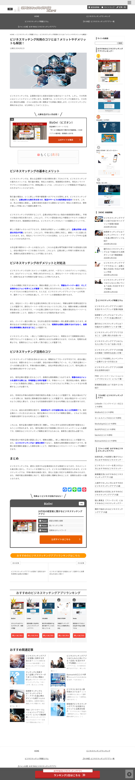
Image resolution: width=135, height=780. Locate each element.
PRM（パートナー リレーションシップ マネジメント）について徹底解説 (36, 713)
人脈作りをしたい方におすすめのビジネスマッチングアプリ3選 (109, 484)
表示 (55, 155)
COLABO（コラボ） (103, 120)
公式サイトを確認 (69, 139)
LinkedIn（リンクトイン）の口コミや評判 (109, 405)
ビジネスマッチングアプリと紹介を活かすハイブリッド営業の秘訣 (109, 308)
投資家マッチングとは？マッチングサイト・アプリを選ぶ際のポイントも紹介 (35, 694)
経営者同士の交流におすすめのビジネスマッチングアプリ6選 (109, 493)
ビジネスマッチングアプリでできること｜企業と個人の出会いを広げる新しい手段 (109, 334)
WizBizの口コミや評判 (104, 412)
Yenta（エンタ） (102, 183)
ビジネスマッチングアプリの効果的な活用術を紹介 (109, 368)
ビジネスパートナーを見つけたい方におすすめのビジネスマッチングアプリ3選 (109, 467)
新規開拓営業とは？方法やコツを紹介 (109, 386)
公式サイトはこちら (65, 539)
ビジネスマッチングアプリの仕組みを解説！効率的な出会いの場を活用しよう (109, 351)
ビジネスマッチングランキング (98, 16)
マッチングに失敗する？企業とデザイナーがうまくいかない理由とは (36, 676)
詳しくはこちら (17, 635)
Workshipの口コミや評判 (105, 423)
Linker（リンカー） (103, 89)
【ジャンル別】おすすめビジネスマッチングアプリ (36, 26)
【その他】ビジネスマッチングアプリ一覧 (98, 21)
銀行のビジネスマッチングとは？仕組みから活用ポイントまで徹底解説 (109, 325)
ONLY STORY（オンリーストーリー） (107, 151)
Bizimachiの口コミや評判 (76, 675)
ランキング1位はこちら (68, 774)
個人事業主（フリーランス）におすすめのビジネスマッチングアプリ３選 (109, 502)
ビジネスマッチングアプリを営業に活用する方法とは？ (36, 658)
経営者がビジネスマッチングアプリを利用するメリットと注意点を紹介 (77, 707)
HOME (36, 16)
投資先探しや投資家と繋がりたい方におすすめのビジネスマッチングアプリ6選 (109, 458)
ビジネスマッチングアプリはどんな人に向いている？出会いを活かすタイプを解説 (77, 659)
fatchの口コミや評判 (103, 435)
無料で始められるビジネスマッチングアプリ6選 (109, 510)
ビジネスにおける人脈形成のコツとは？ (76, 690)
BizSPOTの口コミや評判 (105, 429)
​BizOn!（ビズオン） (103, 59)
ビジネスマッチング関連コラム (37, 21)
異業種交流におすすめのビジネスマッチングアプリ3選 (109, 476)
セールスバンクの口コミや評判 (108, 418)
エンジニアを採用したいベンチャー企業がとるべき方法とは (109, 360)
